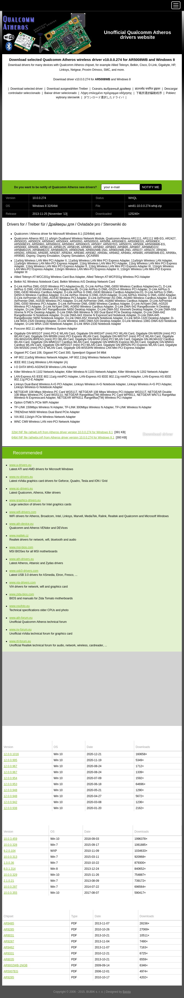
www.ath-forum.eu (21, 617)
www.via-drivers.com (22, 582)
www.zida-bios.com (21, 594)
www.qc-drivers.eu (21, 488)
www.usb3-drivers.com (23, 570)
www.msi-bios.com (21, 547)
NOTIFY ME (150, 187)
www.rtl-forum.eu (20, 641)
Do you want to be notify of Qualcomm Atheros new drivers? (55, 187)
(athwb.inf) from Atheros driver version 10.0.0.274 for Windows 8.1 (62, 432)
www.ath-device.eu (21, 523)
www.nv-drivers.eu (21, 476)
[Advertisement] (92, 140)
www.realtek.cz (19, 535)
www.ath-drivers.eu (21, 559)
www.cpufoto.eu (19, 606)
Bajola (127, 991)
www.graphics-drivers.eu (25, 500)
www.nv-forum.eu (20, 629)
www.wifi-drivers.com (22, 512)
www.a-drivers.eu (20, 465)
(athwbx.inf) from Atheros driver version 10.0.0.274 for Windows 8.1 (63, 437)
